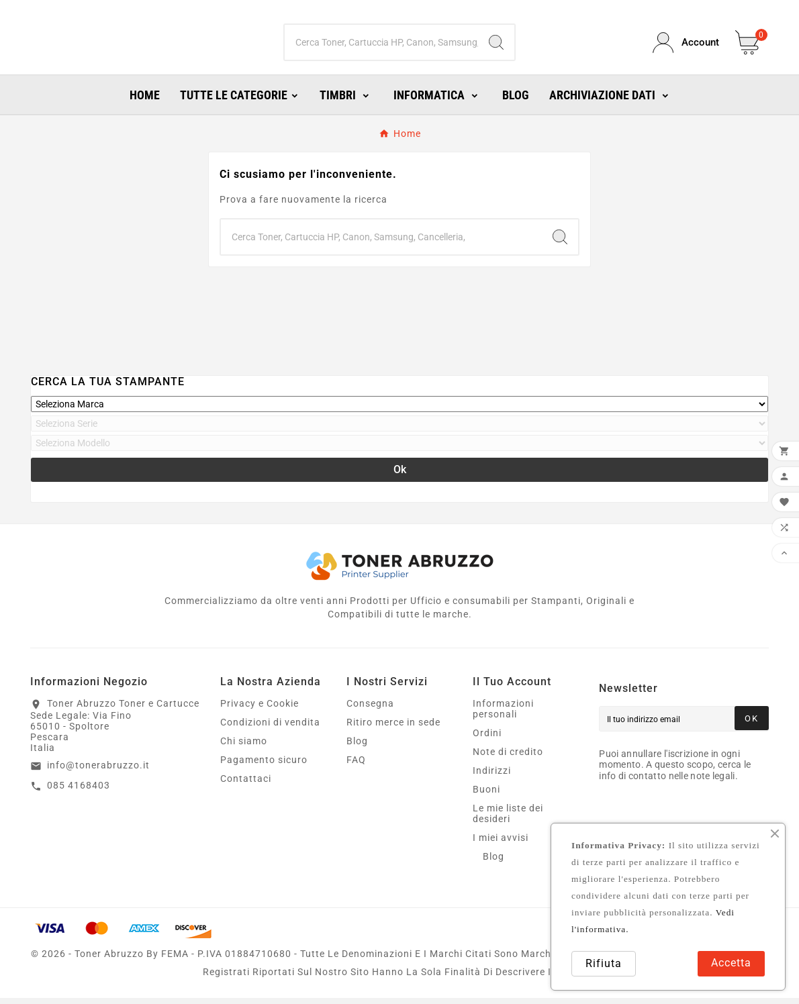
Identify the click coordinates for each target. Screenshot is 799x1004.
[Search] (496, 45)
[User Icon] (686, 46)
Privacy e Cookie (259, 709)
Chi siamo (243, 747)
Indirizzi (492, 776)
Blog (357, 747)
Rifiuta (603, 963)
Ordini (487, 739)
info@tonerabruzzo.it (98, 771)
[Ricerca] (382, 45)
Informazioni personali (503, 714)
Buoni (486, 795)
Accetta (731, 962)
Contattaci (245, 784)
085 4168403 (78, 791)
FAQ (356, 765)
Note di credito (508, 757)
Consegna (370, 709)
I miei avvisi (500, 843)
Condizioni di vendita (270, 728)
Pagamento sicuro (264, 765)
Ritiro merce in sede (393, 728)
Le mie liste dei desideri (508, 819)
